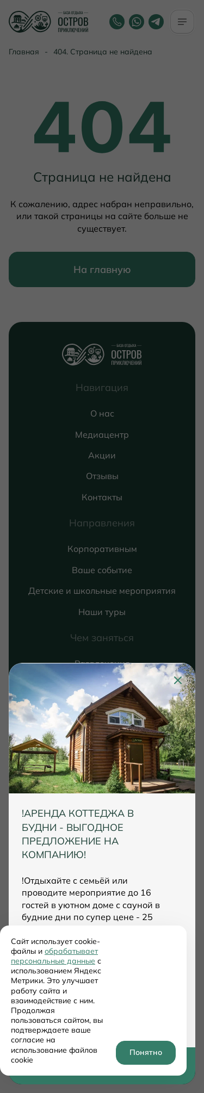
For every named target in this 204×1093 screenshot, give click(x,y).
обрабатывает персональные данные (54, 956)
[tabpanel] (102, 855)
